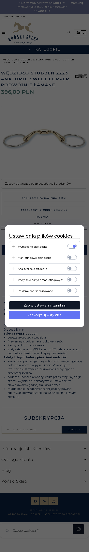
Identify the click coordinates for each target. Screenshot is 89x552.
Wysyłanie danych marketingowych (41, 279)
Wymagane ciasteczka (32, 246)
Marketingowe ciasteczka (34, 257)
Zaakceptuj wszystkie (45, 315)
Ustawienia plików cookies (41, 236)
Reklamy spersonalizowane (35, 290)
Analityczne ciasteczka (32, 268)
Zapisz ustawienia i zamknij (45, 305)
